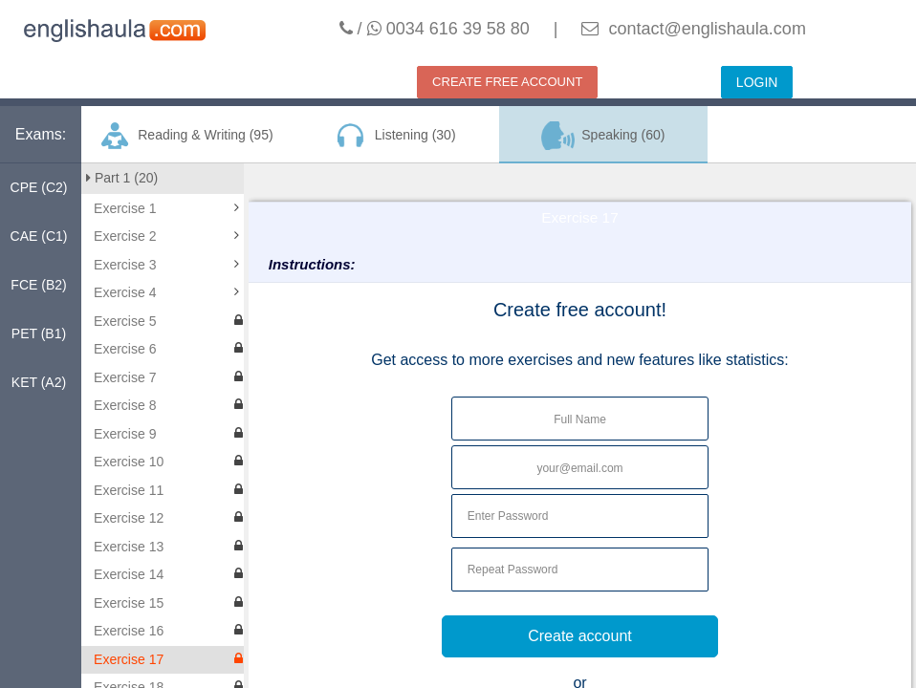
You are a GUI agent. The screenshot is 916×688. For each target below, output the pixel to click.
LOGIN (757, 82)
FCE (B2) (38, 284)
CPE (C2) (39, 187)
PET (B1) (38, 333)
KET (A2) (38, 382)
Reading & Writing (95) (185, 135)
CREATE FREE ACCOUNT (507, 82)
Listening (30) (394, 135)
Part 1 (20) (122, 177)
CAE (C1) (39, 236)
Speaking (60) (603, 135)
